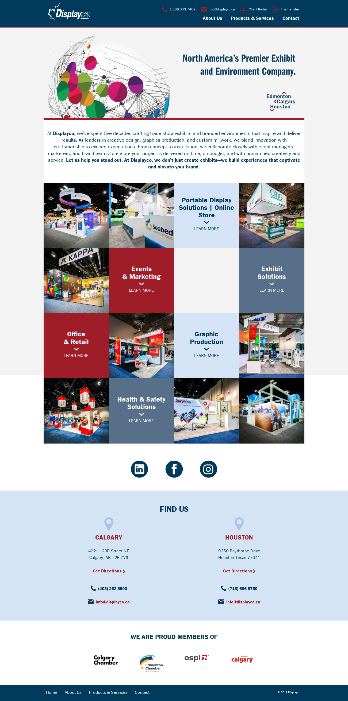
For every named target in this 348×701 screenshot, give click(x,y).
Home (52, 692)
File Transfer (290, 9)
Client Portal (258, 9)
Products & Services (252, 18)
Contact (290, 18)
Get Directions (107, 570)
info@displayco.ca (222, 9)
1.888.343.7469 (183, 9)
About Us (212, 18)
